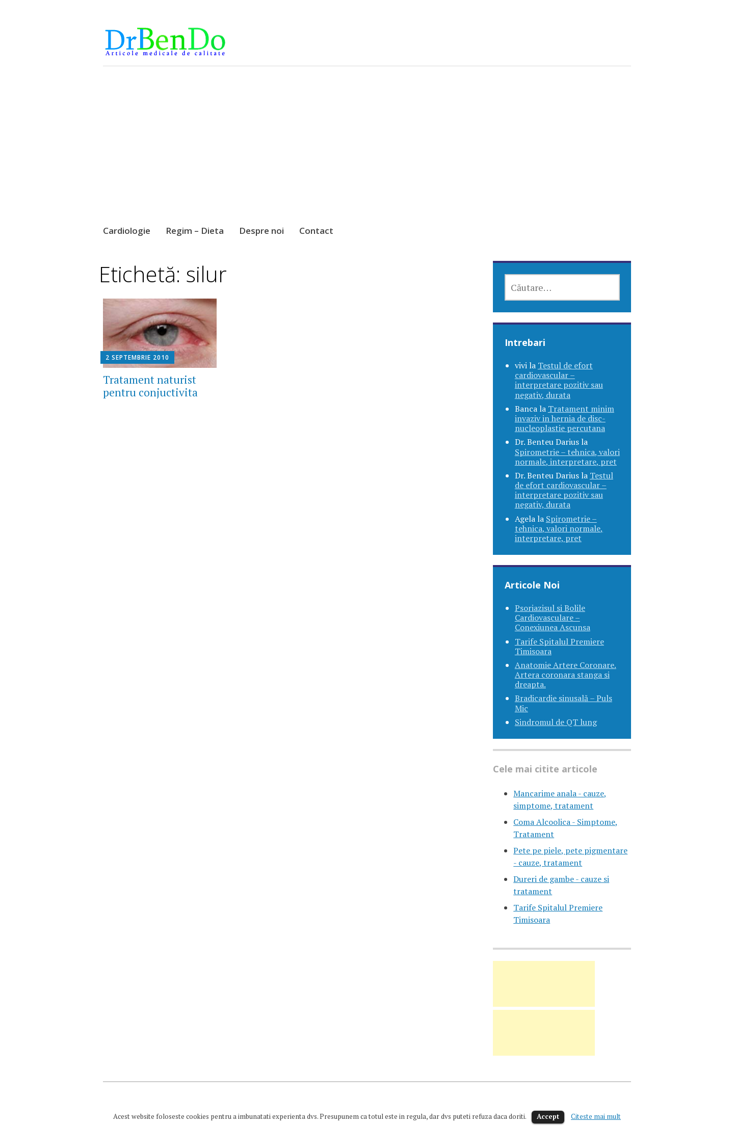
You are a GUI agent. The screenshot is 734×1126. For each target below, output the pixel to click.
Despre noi (261, 230)
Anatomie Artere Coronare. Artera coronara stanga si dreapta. (565, 674)
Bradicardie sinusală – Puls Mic (563, 702)
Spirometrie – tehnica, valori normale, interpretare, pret (567, 456)
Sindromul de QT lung (556, 722)
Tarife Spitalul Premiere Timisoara (559, 646)
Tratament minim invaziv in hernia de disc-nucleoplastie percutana (564, 418)
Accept (548, 1116)
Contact (316, 230)
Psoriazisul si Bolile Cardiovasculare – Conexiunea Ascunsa (552, 617)
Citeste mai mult (596, 1116)
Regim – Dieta (195, 230)
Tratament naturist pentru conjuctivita (150, 385)
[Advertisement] (367, 155)
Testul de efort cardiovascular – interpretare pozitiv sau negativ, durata (559, 380)
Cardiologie (126, 230)
